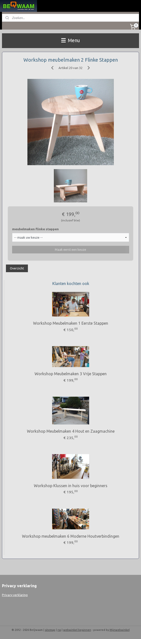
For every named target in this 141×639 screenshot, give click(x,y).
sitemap (50, 629)
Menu (70, 40)
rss (59, 629)
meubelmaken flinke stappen (35, 229)
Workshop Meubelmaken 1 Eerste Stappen (70, 323)
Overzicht (17, 268)
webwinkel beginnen (77, 629)
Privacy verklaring (15, 595)
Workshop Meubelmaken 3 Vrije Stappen (71, 374)
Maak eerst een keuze (70, 249)
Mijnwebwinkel (120, 629)
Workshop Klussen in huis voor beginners (70, 485)
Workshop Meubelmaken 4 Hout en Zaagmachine (71, 431)
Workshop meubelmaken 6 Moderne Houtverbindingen (70, 536)
